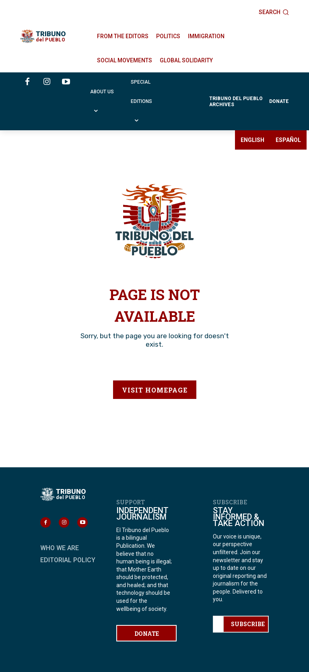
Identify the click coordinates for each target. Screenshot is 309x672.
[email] (218, 624)
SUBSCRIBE (248, 624)
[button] (274, 12)
